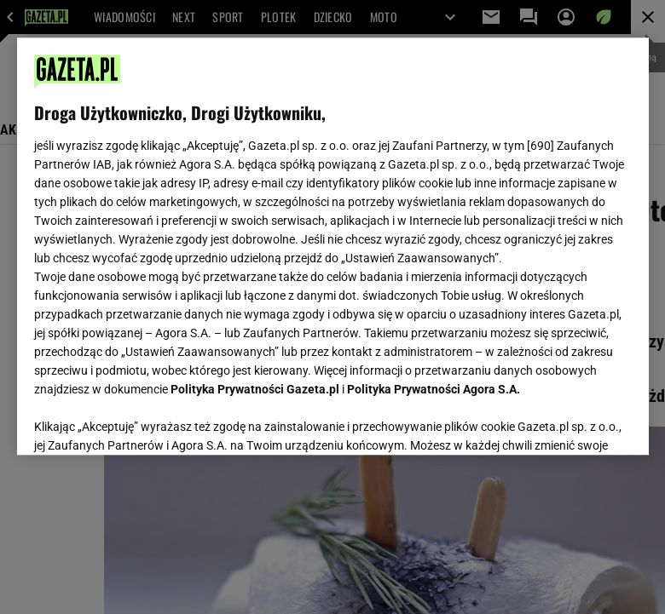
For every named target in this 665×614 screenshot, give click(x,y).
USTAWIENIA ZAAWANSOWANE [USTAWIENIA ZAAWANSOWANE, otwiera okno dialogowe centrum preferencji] (145, 421)
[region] (333, 246)
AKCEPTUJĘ (573, 421)
